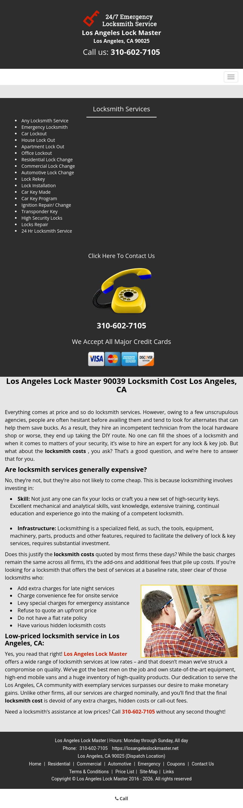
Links (168, 771)
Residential (59, 763)
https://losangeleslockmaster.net (145, 748)
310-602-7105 (135, 51)
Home (35, 763)
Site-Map (149, 771)
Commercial (89, 763)
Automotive (119, 763)
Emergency (149, 763)
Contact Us (203, 763)
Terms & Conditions (89, 771)
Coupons (176, 763)
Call (121, 798)
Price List (124, 771)
